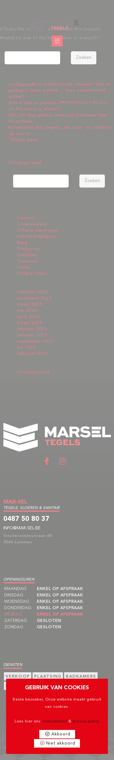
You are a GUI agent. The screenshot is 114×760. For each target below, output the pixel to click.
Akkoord (61, 734)
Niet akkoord (60, 743)
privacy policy (86, 721)
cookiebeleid (54, 721)
